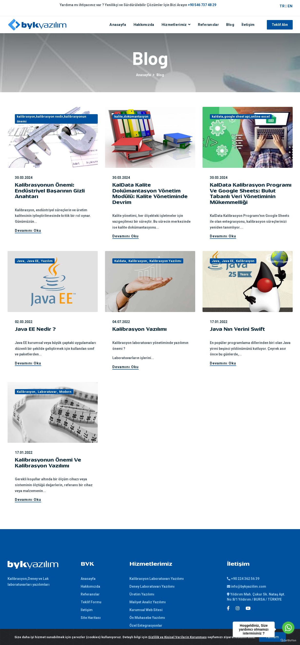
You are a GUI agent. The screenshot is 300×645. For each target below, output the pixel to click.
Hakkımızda (144, 24)
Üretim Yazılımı (141, 594)
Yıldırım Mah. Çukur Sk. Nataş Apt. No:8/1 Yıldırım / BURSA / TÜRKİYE (256, 596)
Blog (230, 24)
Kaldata (120, 261)
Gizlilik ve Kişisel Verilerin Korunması (177, 637)
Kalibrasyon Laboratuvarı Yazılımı (156, 579)
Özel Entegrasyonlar (145, 625)
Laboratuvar (47, 391)
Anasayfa (117, 24)
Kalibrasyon (137, 261)
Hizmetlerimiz (174, 24)
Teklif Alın (280, 25)
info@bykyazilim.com (246, 586)
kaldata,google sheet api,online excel (241, 116)
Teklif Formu (91, 602)
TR (282, 6)
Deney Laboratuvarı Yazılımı (151, 586)
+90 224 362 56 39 (243, 579)
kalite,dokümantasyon (131, 116)
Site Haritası (91, 618)
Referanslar (208, 24)
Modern (65, 391)
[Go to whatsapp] (288, 628)
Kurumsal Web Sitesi (146, 610)
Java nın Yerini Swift (237, 329)
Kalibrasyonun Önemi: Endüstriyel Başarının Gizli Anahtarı (50, 191)
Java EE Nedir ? (35, 329)
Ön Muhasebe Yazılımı (147, 618)
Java (20, 261)
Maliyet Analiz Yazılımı (147, 602)
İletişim (248, 24)
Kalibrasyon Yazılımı (165, 261)
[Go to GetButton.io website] (288, 640)
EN (290, 6)
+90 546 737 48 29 (202, 5)
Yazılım (47, 261)
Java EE (33, 261)
